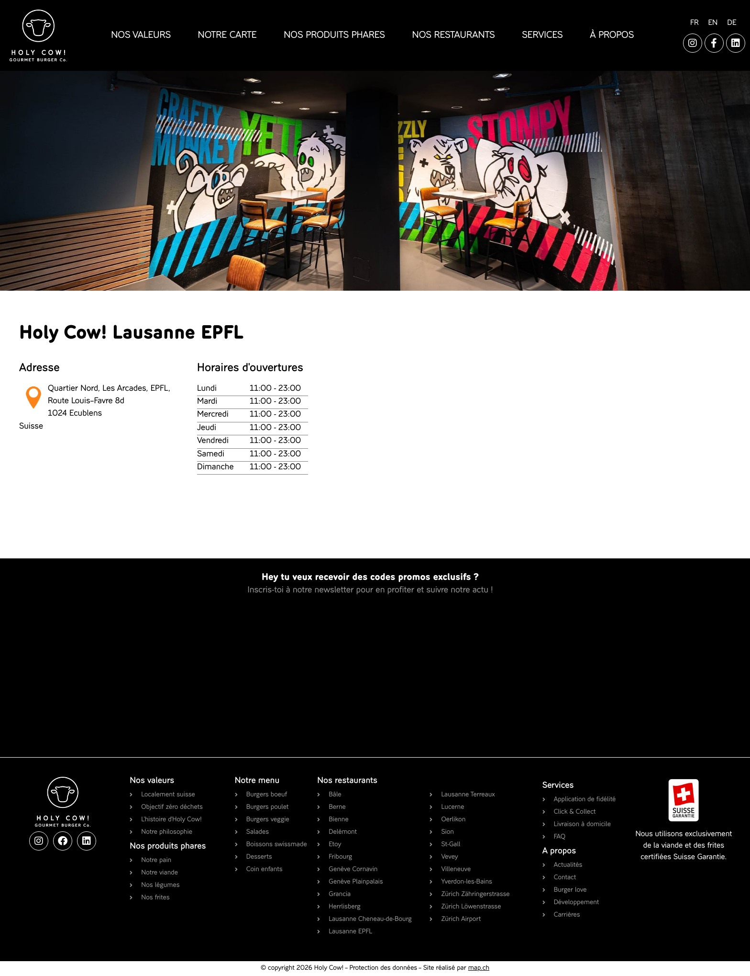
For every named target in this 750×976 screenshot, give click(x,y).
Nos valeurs (152, 781)
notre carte (227, 35)
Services (558, 786)
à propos (612, 35)
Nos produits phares (168, 846)
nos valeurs (141, 35)
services (542, 35)
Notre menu (257, 781)
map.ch (478, 968)
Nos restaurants (347, 781)
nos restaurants (453, 35)
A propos (559, 851)
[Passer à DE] (731, 23)
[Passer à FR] (694, 23)
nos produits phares (334, 35)
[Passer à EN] (712, 23)
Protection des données (383, 968)
